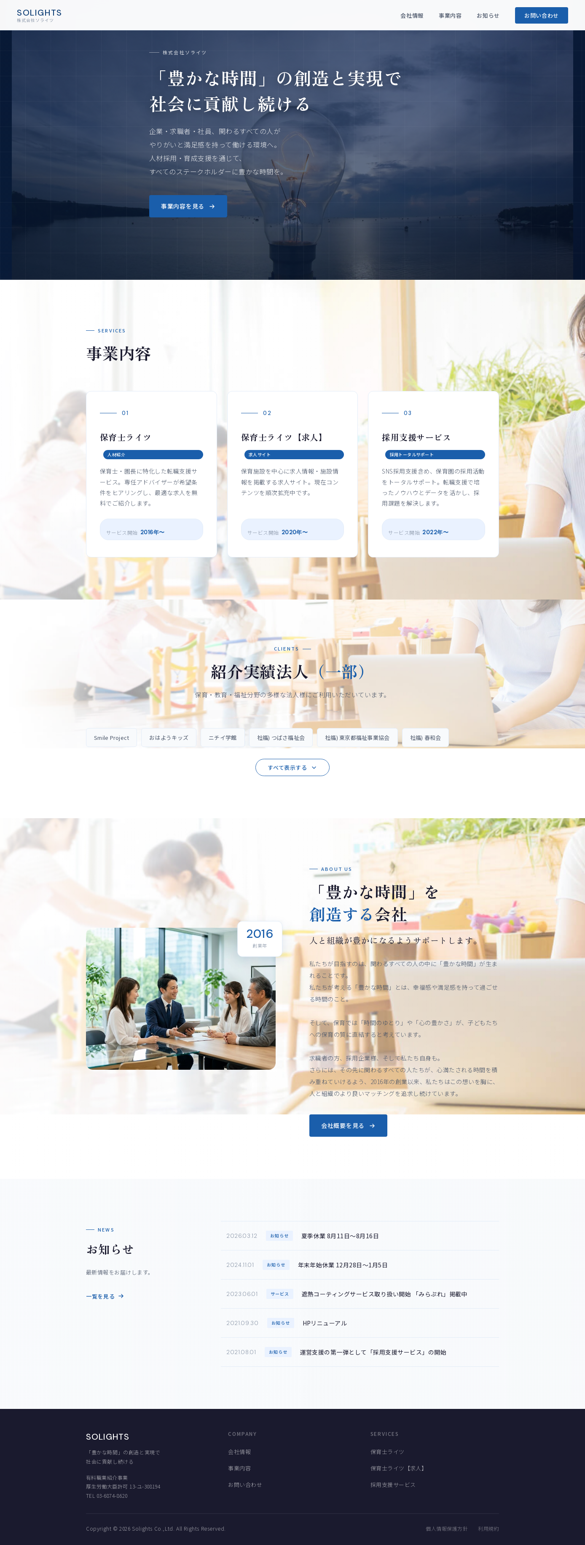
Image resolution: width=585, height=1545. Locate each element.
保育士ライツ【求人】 (398, 1468)
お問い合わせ (541, 15)
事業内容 (450, 15)
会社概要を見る (348, 1125)
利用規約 (488, 1528)
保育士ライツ (387, 1452)
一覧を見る (105, 1296)
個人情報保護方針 (447, 1528)
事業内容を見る (188, 206)
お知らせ (488, 15)
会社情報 (412, 15)
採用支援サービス (393, 1485)
